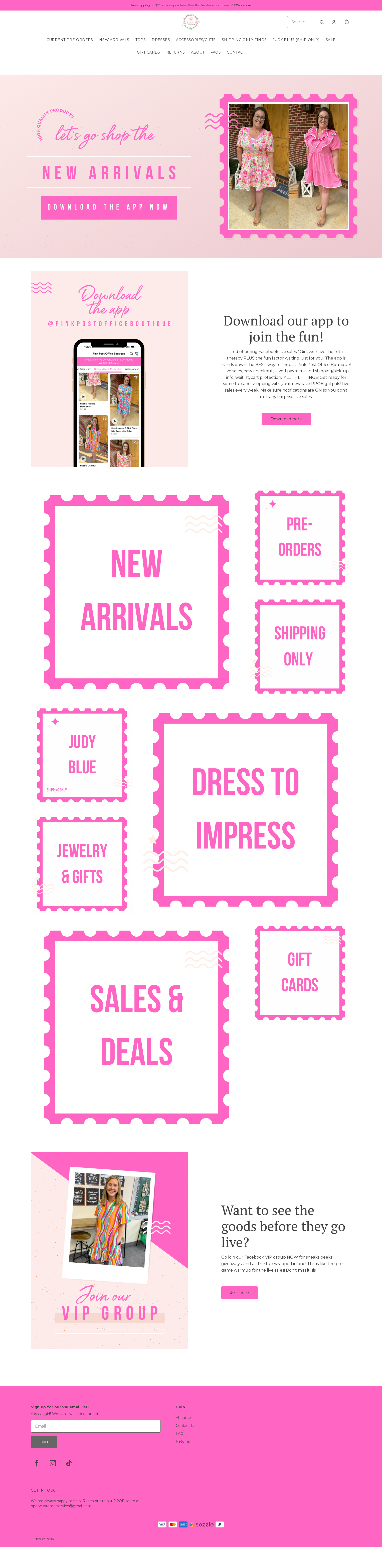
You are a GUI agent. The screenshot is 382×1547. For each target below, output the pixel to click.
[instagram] (53, 1463)
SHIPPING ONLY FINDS (244, 40)
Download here (286, 419)
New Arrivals (114, 40)
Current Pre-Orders (70, 40)
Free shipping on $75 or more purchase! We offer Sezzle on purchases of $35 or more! (191, 5)
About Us (184, 1418)
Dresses (161, 40)
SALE (331, 40)
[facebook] (37, 1463)
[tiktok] (69, 1463)
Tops (140, 40)
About (198, 52)
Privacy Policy (44, 1538)
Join (44, 1441)
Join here (239, 1292)
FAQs (216, 52)
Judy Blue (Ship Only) (296, 40)
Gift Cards (148, 52)
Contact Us (185, 1425)
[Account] (333, 22)
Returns (175, 52)
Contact (236, 52)
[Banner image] (191, 166)
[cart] (346, 22)
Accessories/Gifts (196, 40)
